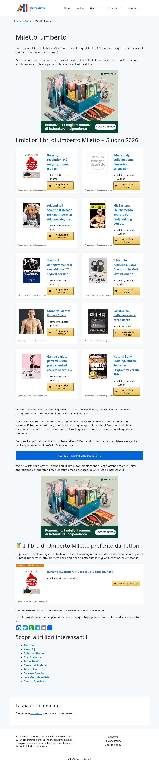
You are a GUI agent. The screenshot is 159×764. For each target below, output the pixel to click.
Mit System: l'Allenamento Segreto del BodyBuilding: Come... (123, 214)
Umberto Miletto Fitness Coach (58, 313)
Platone (29, 645)
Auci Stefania (32, 657)
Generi (97, 8)
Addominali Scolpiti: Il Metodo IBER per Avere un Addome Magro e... (60, 212)
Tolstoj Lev (30, 669)
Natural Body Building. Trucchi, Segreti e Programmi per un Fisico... (126, 365)
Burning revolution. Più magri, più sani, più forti (58, 161)
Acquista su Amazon (62, 186)
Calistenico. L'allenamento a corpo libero (124, 315)
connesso (36, 713)
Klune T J (29, 649)
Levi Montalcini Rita (37, 677)
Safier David (32, 661)
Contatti (113, 737)
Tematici (116, 8)
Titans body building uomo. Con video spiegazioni (123, 161)
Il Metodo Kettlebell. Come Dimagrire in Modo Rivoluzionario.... (126, 267)
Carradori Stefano (35, 665)
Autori (80, 8)
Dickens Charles (34, 673)
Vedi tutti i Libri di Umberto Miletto (79, 455)
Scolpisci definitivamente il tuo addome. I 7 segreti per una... (59, 267)
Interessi (135, 8)
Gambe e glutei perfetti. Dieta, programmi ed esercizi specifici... (59, 363)
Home (67, 8)
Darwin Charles (34, 681)
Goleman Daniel (34, 653)
